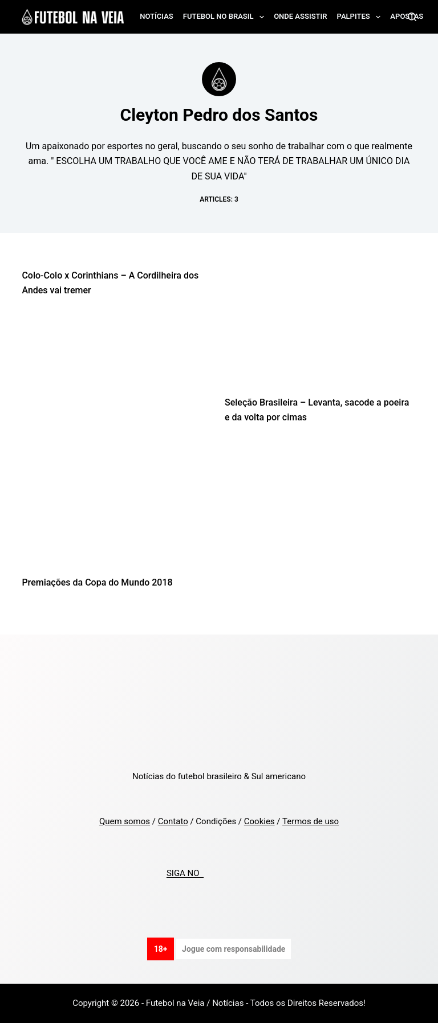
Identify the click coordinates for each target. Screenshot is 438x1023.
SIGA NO (185, 874)
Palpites (361, 17)
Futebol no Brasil (226, 17)
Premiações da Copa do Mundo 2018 (97, 582)
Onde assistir (300, 16)
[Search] (412, 17)
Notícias (156, 16)
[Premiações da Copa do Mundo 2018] (117, 510)
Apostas (406, 16)
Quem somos (124, 821)
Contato (173, 821)
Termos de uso (310, 821)
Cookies (259, 821)
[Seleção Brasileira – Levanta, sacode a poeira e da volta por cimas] (320, 331)
